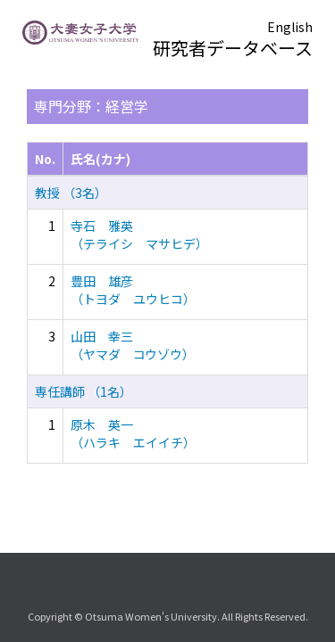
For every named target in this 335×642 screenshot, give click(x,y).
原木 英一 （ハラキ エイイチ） (133, 433)
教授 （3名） (71, 193)
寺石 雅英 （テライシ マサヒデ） (139, 234)
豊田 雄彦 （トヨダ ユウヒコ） (133, 290)
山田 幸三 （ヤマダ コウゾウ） (133, 345)
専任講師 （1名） (83, 391)
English (290, 27)
